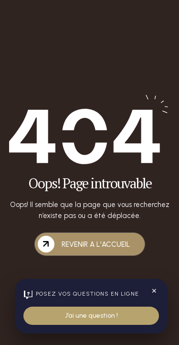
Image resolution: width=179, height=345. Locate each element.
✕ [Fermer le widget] (154, 291)
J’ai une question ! (91, 315)
